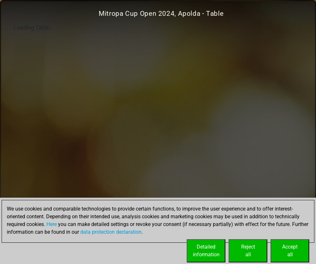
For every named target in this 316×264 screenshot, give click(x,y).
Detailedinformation (206, 251)
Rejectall (248, 251)
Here (51, 224)
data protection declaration (111, 232)
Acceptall (290, 251)
